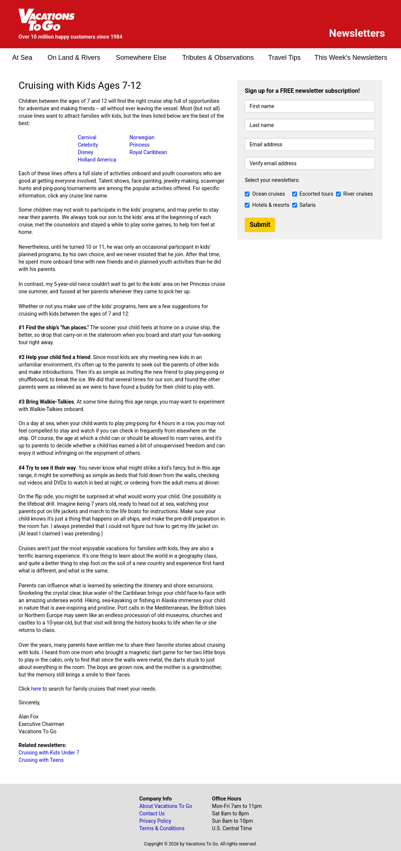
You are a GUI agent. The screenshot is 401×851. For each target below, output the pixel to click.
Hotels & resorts (267, 205)
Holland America (97, 160)
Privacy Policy (155, 821)
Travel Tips (284, 57)
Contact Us (152, 813)
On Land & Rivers (74, 57)
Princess (140, 145)
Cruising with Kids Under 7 (49, 753)
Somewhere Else (141, 57)
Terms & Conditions (162, 828)
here (36, 689)
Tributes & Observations (218, 57)
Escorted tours (312, 194)
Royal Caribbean (148, 152)
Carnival (87, 137)
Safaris (304, 205)
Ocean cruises (265, 194)
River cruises (354, 194)
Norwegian (142, 137)
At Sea (22, 57)
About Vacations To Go (165, 806)
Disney (85, 152)
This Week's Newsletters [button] (350, 57)
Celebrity (88, 145)
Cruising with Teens (41, 760)
